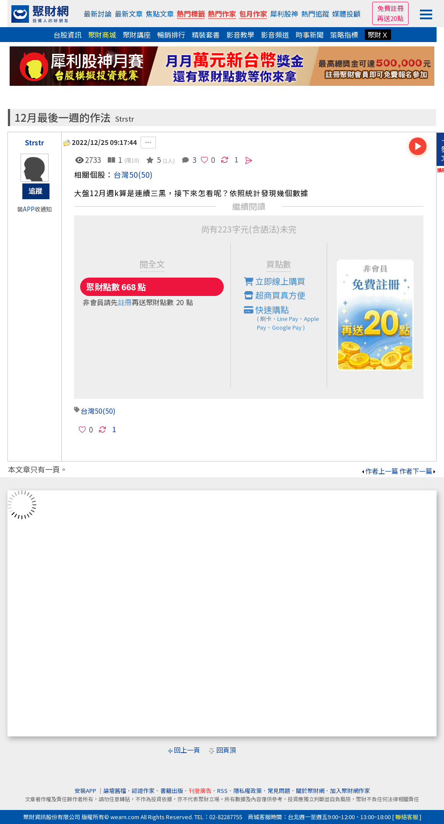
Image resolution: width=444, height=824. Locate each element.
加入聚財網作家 (350, 790)
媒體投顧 (346, 13)
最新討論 (98, 13)
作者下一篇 (418, 470)
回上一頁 (187, 749)
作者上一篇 (379, 470)
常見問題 (279, 790)
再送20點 (390, 18)
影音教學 (240, 34)
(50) (145, 174)
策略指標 (344, 34)
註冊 (125, 302)
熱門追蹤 (315, 13)
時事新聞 (310, 34)
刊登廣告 (200, 790)
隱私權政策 (247, 790)
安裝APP (86, 790)
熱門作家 (222, 13)
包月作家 (253, 13)
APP (29, 209)
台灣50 (125, 174)
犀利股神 (284, 13)
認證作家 (143, 790)
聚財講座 (137, 34)
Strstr (124, 119)
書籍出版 (171, 790)
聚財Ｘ (377, 34)
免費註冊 (390, 8)
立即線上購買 (274, 281)
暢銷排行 (171, 34)
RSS (222, 790)
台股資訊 (67, 34)
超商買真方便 (274, 295)
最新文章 (129, 13)
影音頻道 (275, 34)
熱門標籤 (191, 13)
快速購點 (285, 317)
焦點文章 (160, 13)
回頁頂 (226, 749)
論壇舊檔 (114, 790)
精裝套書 (206, 34)
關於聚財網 (310, 790)
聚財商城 (102, 34)
